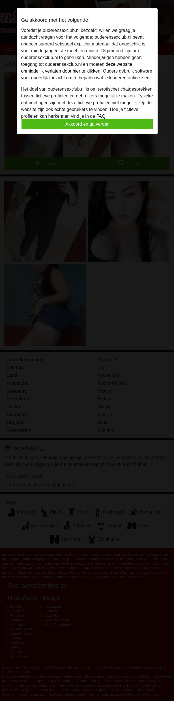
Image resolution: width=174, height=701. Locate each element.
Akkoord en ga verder (87, 124)
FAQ (100, 116)
